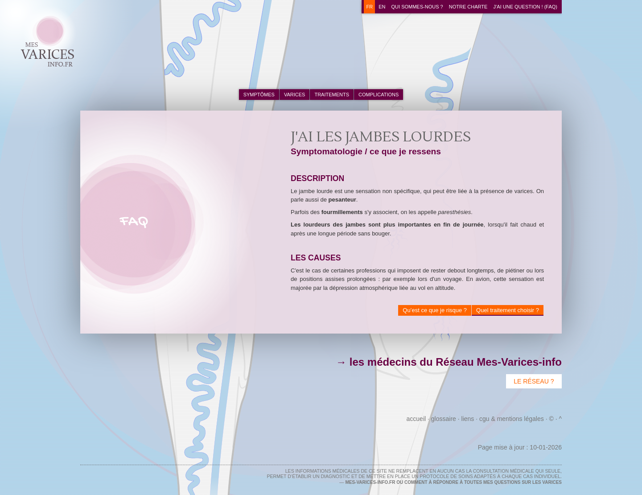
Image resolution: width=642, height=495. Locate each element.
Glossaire (443, 418)
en (382, 6)
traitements (331, 94)
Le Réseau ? (534, 381)
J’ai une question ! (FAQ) (525, 6)
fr (369, 6)
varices (294, 94)
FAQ (133, 221)
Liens (467, 418)
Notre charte (468, 6)
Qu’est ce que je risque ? (435, 310)
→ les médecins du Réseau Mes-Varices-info (449, 362)
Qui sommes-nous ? (417, 6)
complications (378, 94)
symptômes (259, 94)
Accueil (416, 418)
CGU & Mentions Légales (511, 418)
